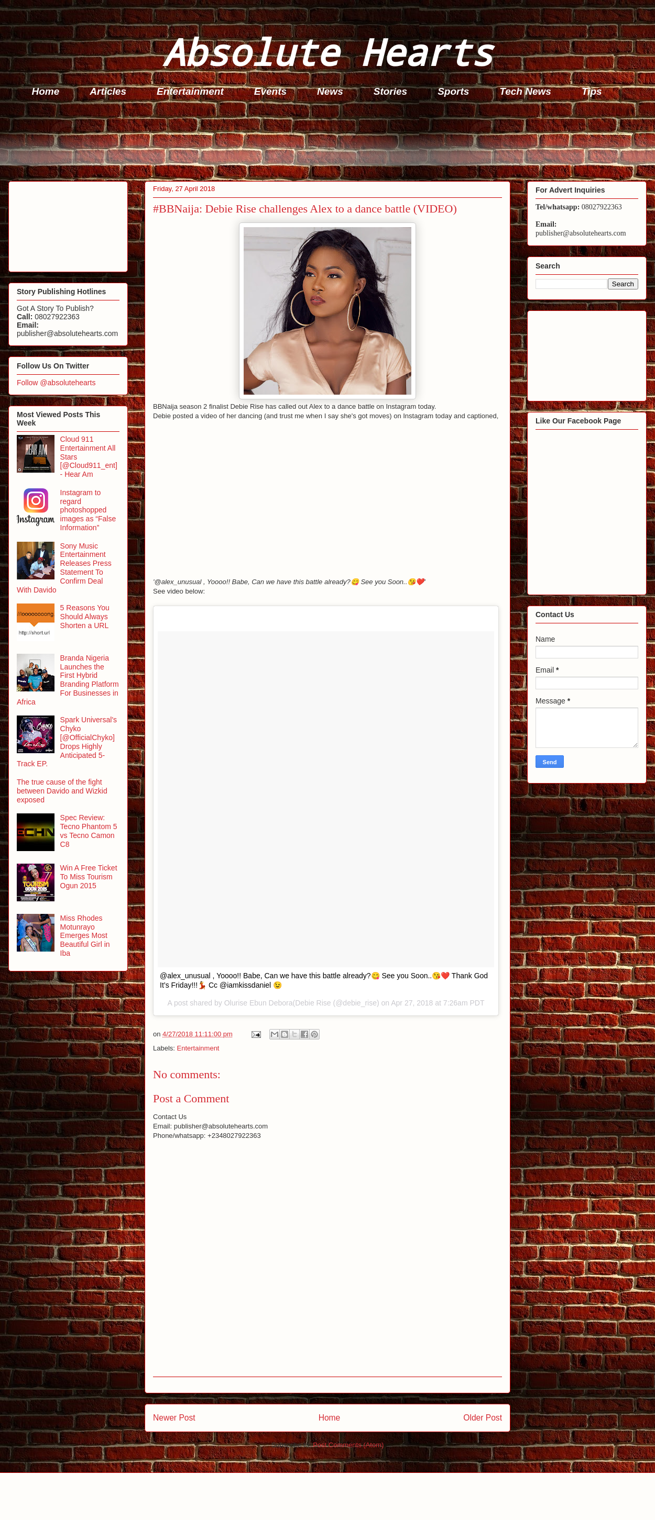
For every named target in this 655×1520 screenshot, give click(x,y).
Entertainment (190, 91)
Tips (592, 91)
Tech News (525, 91)
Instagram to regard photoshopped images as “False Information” (88, 510)
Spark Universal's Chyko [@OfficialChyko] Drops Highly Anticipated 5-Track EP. (67, 742)
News (330, 91)
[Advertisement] (330, 141)
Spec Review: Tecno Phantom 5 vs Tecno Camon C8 (88, 830)
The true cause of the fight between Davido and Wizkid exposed (62, 791)
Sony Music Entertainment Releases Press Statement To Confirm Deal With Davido (64, 568)
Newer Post (174, 1417)
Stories (390, 91)
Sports (453, 91)
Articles (108, 91)
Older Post (482, 1417)
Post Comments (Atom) (348, 1445)
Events (270, 91)
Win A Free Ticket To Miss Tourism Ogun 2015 (88, 877)
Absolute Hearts (327, 51)
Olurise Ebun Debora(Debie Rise (277, 1003)
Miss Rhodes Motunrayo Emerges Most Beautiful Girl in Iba (85, 935)
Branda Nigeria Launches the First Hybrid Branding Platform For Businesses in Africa (68, 680)
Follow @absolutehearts (56, 382)
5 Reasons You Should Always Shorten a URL (85, 616)
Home (46, 91)
